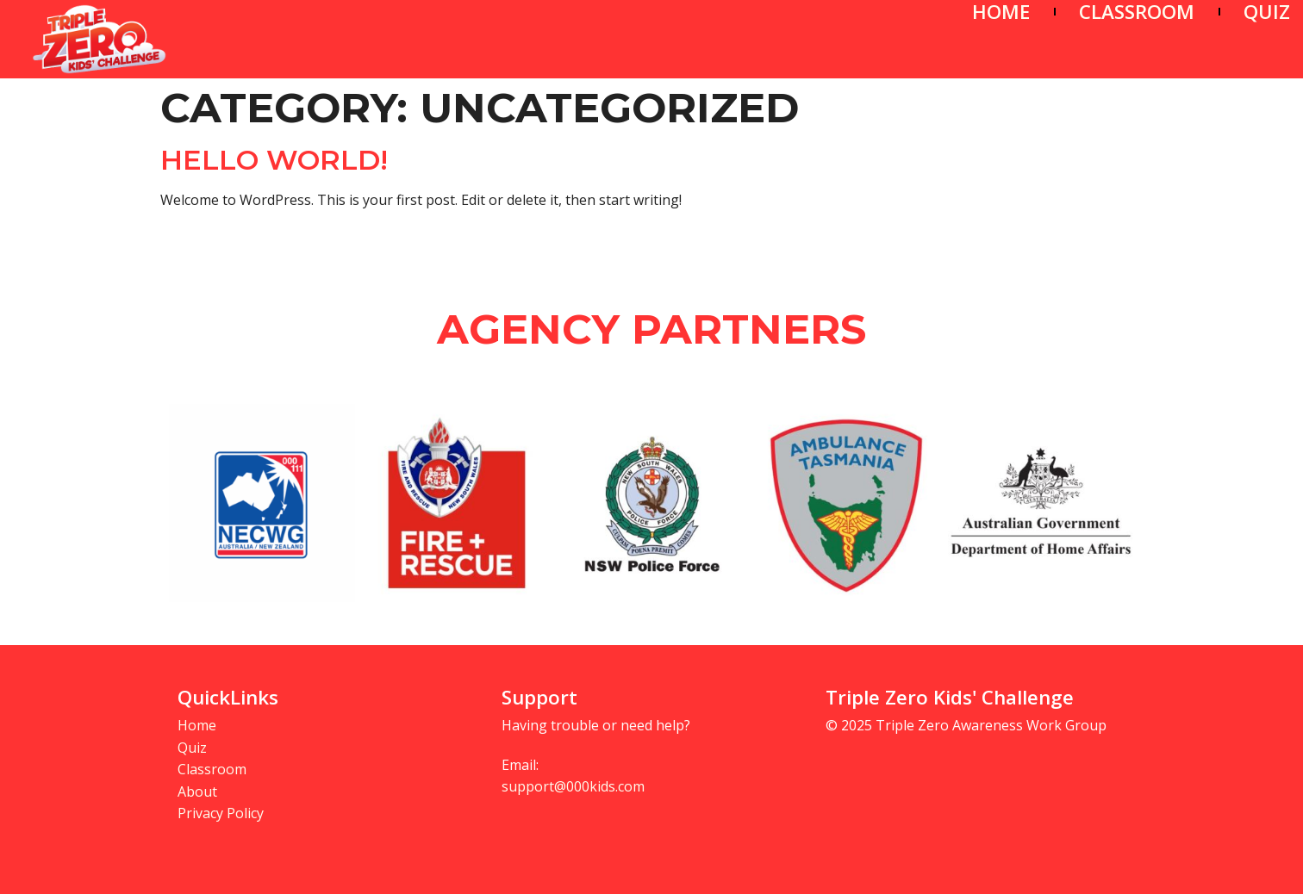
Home (197, 725)
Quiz (192, 747)
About (197, 791)
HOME (1001, 11)
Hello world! (274, 160)
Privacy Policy (221, 813)
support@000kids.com (573, 786)
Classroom (212, 769)
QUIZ (1267, 11)
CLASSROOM (1136, 11)
